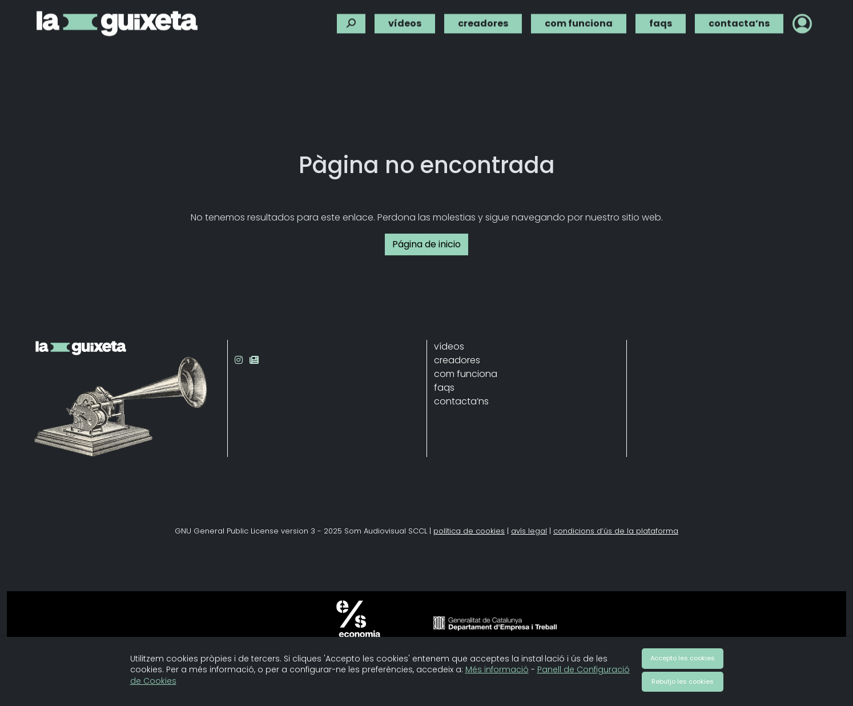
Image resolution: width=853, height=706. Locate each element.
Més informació (497, 669)
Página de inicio (426, 244)
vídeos (404, 20)
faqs (660, 20)
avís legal (529, 531)
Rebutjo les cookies (682, 681)
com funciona (579, 20)
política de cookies (469, 531)
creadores (483, 20)
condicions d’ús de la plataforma (615, 531)
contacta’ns (739, 20)
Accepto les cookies (682, 658)
